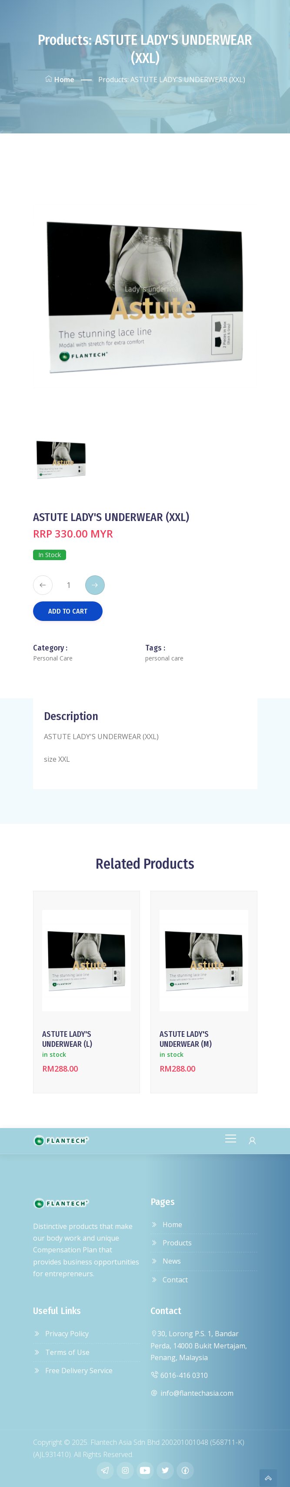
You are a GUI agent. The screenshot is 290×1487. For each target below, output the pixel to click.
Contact (169, 1280)
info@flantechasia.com (191, 1393)
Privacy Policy (61, 1333)
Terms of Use (61, 1352)
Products (171, 1243)
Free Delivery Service (73, 1370)
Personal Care (53, 658)
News (165, 1261)
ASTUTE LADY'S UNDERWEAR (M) (186, 1039)
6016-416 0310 (179, 1375)
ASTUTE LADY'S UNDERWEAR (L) (67, 1039)
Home (59, 79)
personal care (164, 658)
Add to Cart (67, 611)
